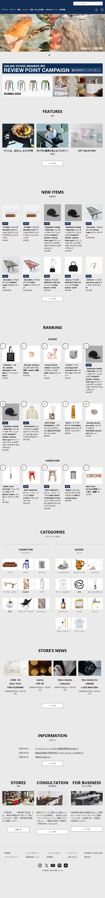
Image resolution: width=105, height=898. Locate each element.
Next (93, 49)
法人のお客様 (61, 25)
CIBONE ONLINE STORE (52, 18)
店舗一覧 (18, 853)
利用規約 (7, 877)
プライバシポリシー (11, 881)
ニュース (42, 25)
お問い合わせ (72, 881)
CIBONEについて (75, 25)
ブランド (26, 25)
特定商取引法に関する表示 (93, 877)
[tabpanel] (52, 48)
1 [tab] (49, 73)
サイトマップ (72, 877)
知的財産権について (32, 881)
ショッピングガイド (53, 877)
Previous (12, 49)
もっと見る (52, 181)
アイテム (16, 25)
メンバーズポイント (32, 877)
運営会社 (87, 881)
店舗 (51, 25)
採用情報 (89, 25)
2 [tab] (52, 73)
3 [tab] (55, 73)
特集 (34, 25)
